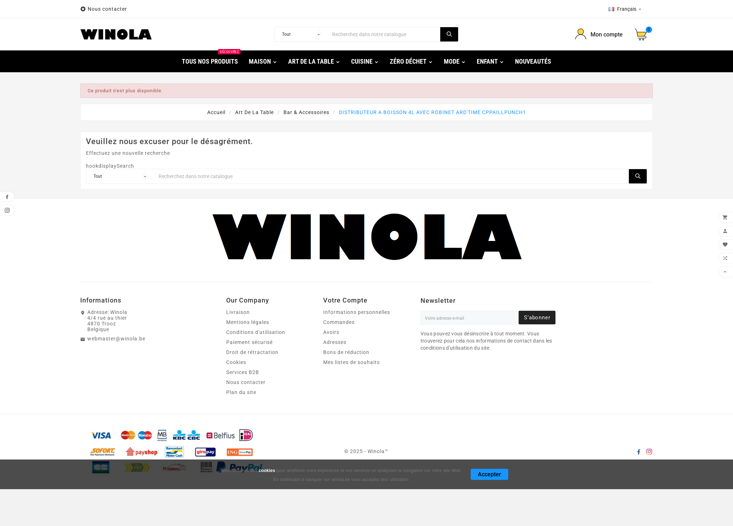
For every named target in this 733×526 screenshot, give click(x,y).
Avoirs (331, 332)
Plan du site (241, 392)
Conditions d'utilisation (255, 332)
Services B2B (242, 372)
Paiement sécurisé (249, 342)
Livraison (238, 312)
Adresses (334, 342)
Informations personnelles (356, 312)
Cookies (236, 362)
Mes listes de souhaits (351, 362)
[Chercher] (384, 34)
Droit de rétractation (252, 352)
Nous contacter (108, 9)
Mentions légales (247, 322)
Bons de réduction (346, 352)
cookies (267, 470)
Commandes (339, 322)
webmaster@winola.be (116, 338)
